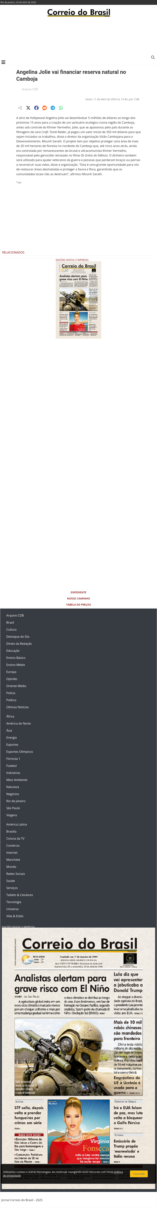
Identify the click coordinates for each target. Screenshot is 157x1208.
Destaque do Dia (17, 637)
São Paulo (13, 808)
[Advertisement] (78, 38)
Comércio (13, 846)
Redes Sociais (15, 874)
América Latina (16, 824)
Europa (11, 672)
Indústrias (13, 773)
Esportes (12, 745)
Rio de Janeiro (15, 801)
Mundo (11, 867)
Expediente (78, 592)
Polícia (10, 693)
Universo (12, 909)
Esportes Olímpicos (19, 752)
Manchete (13, 860)
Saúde (10, 881)
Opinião (11, 679)
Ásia (9, 730)
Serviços (12, 888)
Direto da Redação (19, 644)
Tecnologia (13, 902)
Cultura (11, 629)
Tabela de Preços (78, 604)
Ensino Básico (15, 658)
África (10, 716)
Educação (13, 651)
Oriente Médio (16, 686)
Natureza (12, 787)
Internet (11, 853)
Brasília (11, 831)
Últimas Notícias (17, 707)
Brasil (10, 622)
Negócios (12, 794)
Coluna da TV (15, 838)
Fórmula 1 (13, 759)
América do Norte (18, 723)
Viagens (11, 815)
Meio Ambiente (16, 780)
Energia (11, 737)
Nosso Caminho (78, 598)
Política (11, 700)
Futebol (11, 766)
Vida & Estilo (14, 916)
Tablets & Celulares (19, 895)
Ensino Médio (15, 665)
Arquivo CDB (30, 89)
